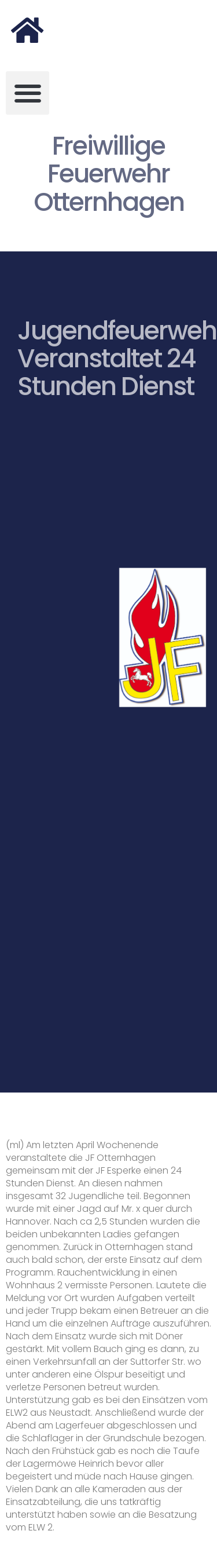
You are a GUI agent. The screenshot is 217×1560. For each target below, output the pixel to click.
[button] (27, 93)
